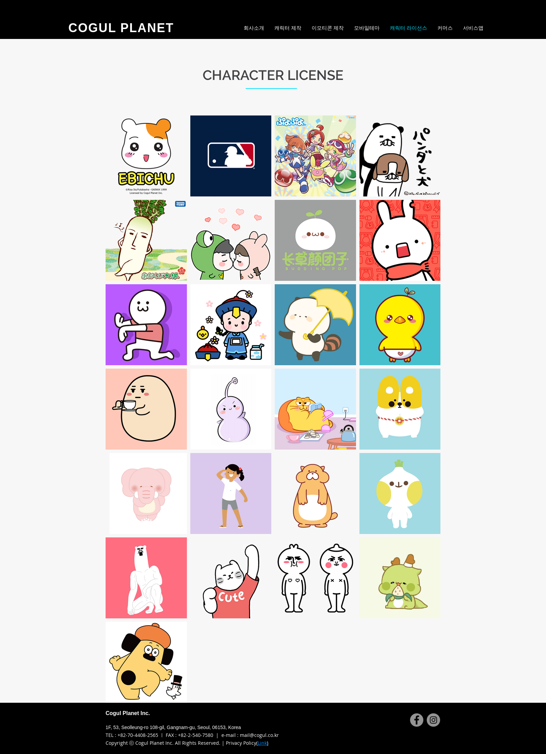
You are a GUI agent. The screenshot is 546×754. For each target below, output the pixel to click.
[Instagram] (433, 720)
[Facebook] (416, 720)
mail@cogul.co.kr (259, 735)
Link (262, 743)
